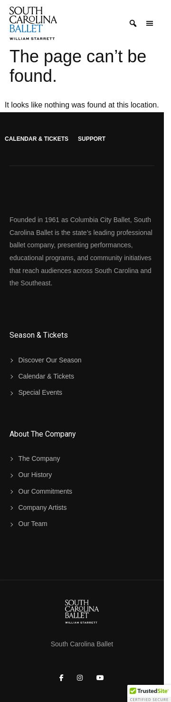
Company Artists (43, 507)
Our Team (33, 523)
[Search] (133, 23)
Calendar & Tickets (36, 139)
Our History (35, 474)
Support (91, 139)
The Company (39, 458)
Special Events (41, 392)
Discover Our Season (50, 360)
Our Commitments (46, 491)
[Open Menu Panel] (149, 23)
